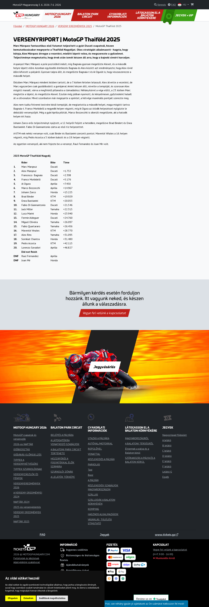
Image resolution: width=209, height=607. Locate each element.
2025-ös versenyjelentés (27, 507)
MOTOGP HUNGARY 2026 (58, 15)
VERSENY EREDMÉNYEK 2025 (75, 26)
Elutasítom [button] (28, 598)
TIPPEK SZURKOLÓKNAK (27, 469)
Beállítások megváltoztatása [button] (52, 598)
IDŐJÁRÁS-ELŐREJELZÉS (27, 454)
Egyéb (165, 476)
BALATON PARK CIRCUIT (88, 15)
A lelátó (166, 440)
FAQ (42, 534)
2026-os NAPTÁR (23, 444)
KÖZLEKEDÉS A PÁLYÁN (101, 459)
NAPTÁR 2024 (21, 501)
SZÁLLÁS (93, 494)
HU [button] (182, 5)
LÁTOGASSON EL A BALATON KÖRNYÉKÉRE (148, 15)
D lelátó (167, 456)
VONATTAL (94, 454)
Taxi (90, 469)
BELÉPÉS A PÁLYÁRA (62, 435)
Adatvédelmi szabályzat (26, 562)
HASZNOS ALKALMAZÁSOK (103, 514)
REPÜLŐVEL (95, 448)
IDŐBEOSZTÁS (21, 449)
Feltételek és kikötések (26, 558)
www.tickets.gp (166, 534)
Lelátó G (167, 471)
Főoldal (17, 26)
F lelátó (166, 466)
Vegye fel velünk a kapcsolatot (104, 313)
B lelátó (166, 445)
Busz (90, 475)
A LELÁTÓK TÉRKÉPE (63, 476)
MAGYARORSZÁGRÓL (137, 438)
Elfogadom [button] (13, 598)
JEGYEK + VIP (178, 15)
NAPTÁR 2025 (21, 521)
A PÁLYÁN (93, 480)
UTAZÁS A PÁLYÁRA (98, 438)
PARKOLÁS (94, 464)
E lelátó (166, 461)
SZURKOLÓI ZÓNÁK (62, 471)
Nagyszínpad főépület (174, 435)
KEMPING (93, 509)
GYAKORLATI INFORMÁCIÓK (117, 15)
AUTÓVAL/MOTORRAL (100, 443)
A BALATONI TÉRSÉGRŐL (139, 443)
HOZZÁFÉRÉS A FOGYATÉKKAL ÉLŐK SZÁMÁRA (62, 462)
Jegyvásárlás (104, 366)
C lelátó (166, 450)
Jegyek (104, 534)
